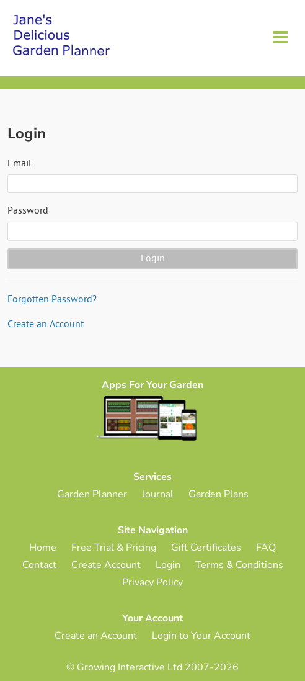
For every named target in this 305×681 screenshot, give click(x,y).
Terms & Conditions (239, 565)
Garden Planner (92, 494)
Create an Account (45, 324)
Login (168, 565)
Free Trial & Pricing (113, 547)
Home (42, 547)
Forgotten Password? (52, 300)
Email (19, 164)
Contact (39, 565)
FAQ (266, 547)
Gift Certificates (206, 547)
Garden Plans (218, 494)
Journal (158, 494)
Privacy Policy (152, 582)
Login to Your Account (201, 636)
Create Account (106, 565)
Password (27, 211)
